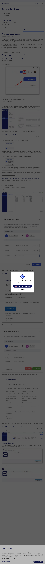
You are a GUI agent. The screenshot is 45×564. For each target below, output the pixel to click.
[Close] (33, 273)
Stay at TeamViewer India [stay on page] (22, 289)
